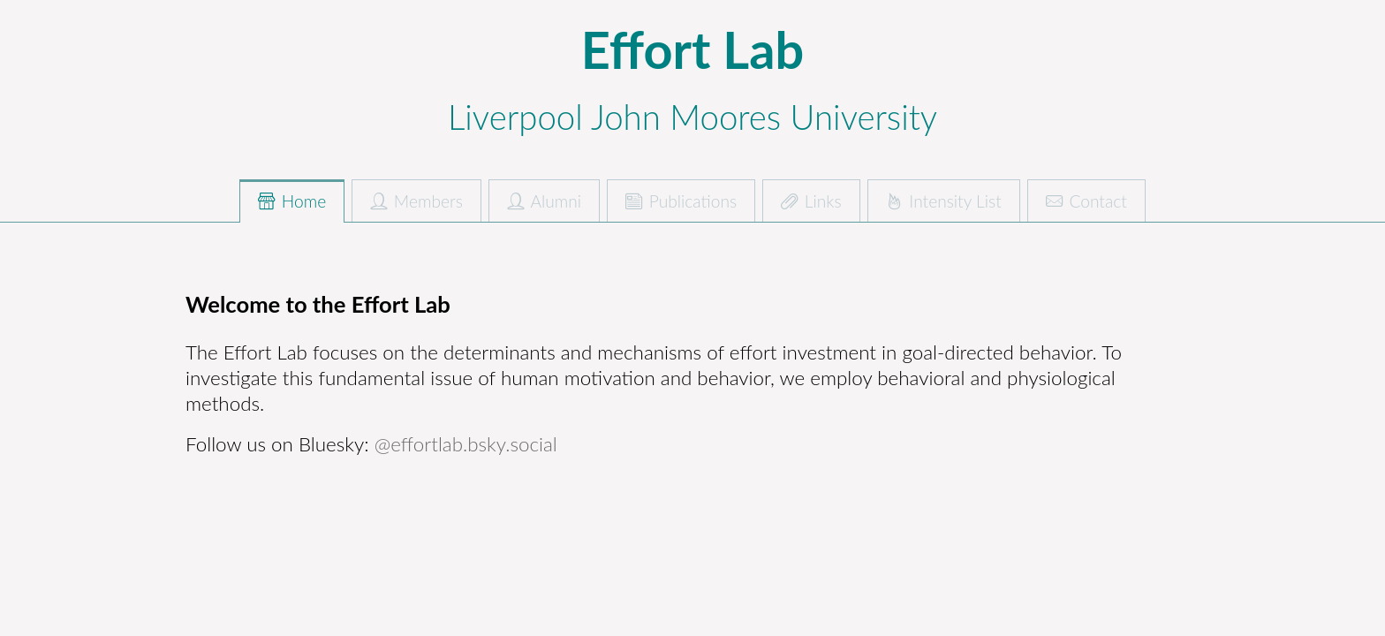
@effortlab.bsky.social (466, 444)
